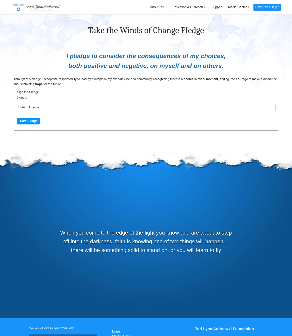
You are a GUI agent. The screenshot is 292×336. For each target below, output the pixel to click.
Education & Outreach (188, 7)
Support (216, 7)
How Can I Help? (267, 7)
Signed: (22, 97)
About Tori (157, 7)
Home (116, 331)
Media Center (237, 7)
